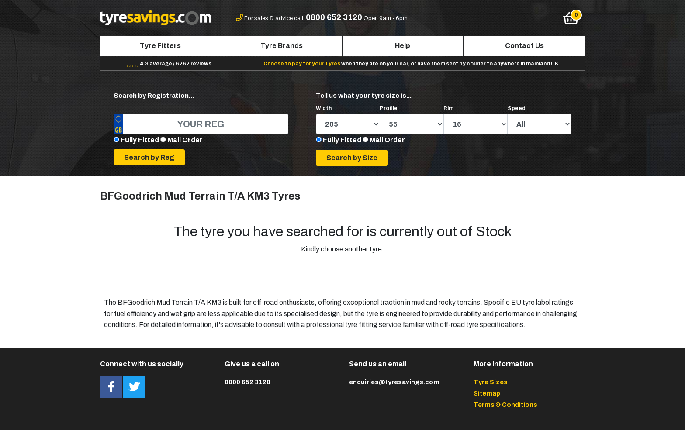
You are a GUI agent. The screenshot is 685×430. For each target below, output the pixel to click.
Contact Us (524, 45)
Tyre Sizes (491, 381)
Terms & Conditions (505, 404)
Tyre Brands (281, 45)
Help (402, 45)
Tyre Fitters (160, 45)
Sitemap (487, 393)
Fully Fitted (140, 140)
